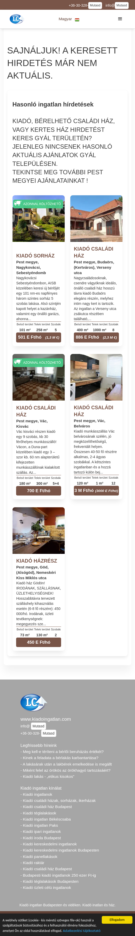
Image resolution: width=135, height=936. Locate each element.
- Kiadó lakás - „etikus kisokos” (47, 776)
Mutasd (95, 5)
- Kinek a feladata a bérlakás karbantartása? (59, 758)
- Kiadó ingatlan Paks (39, 825)
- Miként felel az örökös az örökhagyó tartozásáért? (65, 770)
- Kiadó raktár (32, 862)
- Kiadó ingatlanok (36, 794)
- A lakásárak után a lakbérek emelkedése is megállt (66, 764)
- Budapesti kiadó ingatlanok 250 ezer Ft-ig (58, 875)
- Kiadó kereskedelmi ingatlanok (48, 844)
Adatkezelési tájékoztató (81, 931)
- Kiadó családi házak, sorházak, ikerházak (58, 800)
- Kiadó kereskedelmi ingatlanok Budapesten (59, 850)
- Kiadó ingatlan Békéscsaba (45, 819)
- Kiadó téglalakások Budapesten (49, 881)
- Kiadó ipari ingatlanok (40, 831)
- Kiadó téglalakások (38, 813)
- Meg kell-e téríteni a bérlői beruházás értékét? (62, 751)
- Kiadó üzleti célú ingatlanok (45, 887)
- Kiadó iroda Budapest (40, 838)
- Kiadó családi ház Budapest (46, 806)
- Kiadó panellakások (38, 856)
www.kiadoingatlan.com (45, 719)
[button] (69, 19)
